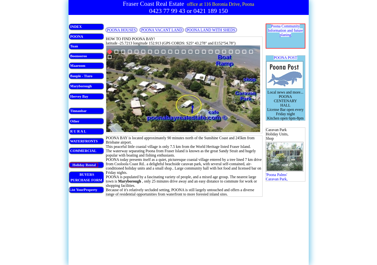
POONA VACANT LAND (161, 30)
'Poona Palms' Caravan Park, (277, 177)
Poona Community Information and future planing (285, 30)
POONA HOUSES (121, 30)
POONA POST (285, 58)
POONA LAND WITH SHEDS (211, 30)
